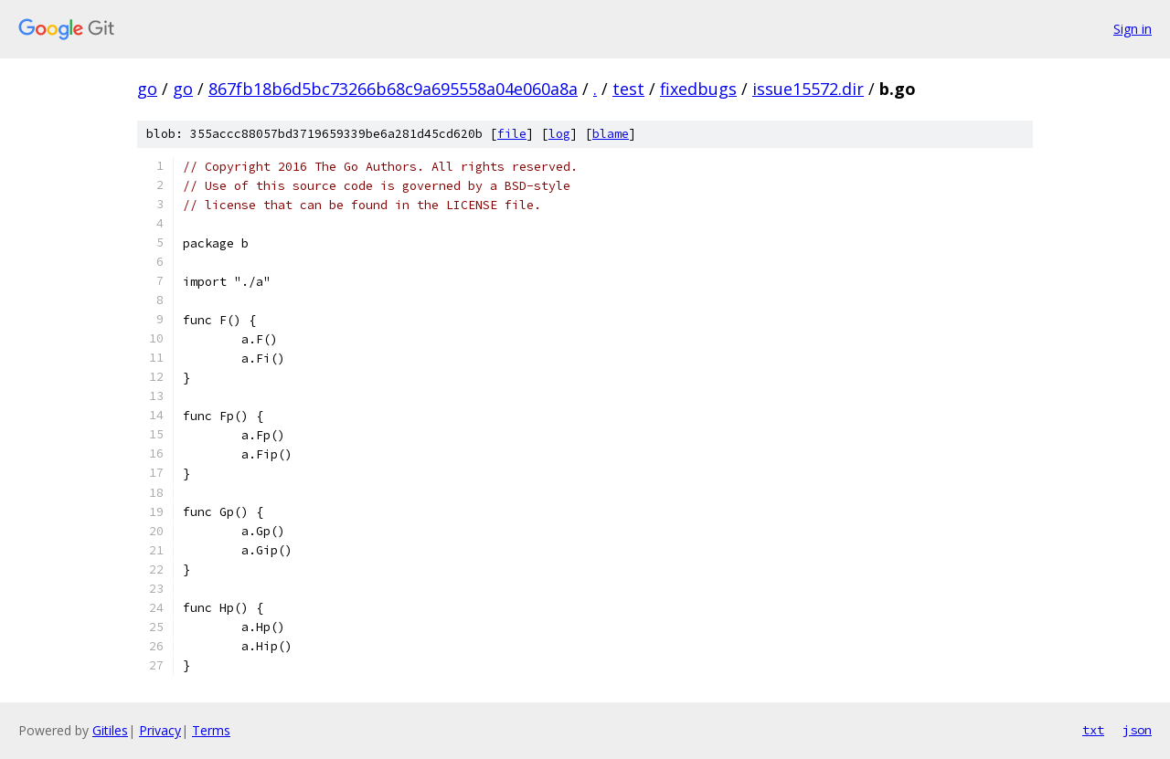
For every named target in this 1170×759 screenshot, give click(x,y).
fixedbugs (698, 89)
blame (610, 134)
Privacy (160, 730)
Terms (211, 730)
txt (1093, 730)
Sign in (1132, 28)
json (1137, 730)
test (628, 89)
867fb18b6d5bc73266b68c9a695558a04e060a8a (393, 89)
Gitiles (110, 730)
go (147, 89)
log (559, 134)
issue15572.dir (808, 89)
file (511, 134)
